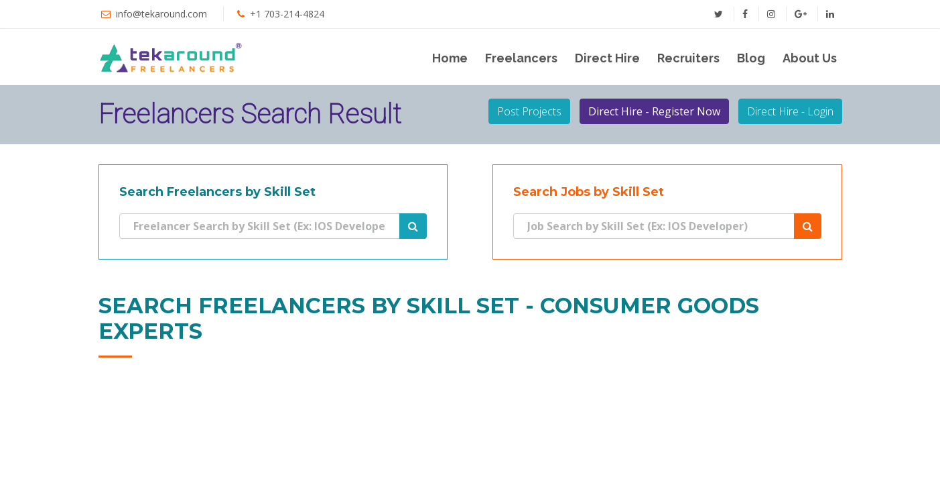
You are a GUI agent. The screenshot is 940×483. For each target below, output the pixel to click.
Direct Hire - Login (790, 111)
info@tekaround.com (161, 13)
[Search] (260, 226)
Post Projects (529, 111)
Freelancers (521, 58)
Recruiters (688, 58)
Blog (751, 58)
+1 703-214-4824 (287, 13)
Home (450, 58)
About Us (810, 58)
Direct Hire (607, 58)
